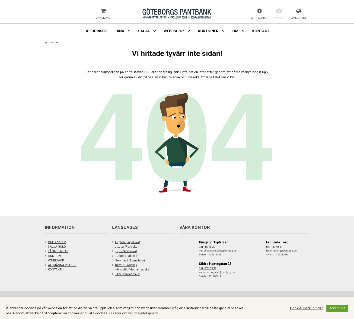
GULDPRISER (57, 242)
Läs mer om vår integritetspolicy (133, 313)
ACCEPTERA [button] (337, 308)
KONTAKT (54, 269)
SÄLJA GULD (57, 246)
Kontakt (261, 31)
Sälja (144, 31)
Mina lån (279, 17)
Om (235, 31)
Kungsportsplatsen (213, 242)
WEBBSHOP (56, 260)
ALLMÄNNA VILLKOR (62, 265)
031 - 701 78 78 (207, 268)
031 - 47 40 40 (274, 246)
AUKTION (54, 256)
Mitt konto (259, 17)
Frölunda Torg (277, 242)
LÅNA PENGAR (58, 251)
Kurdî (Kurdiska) (126, 265)
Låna (119, 31)
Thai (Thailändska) (127, 274)
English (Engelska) (127, 242)
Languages (298, 17)
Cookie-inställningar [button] (306, 308)
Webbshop (174, 31)
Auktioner (208, 31)
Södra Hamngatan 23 (215, 264)
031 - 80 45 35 (207, 246)
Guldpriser (95, 31)
